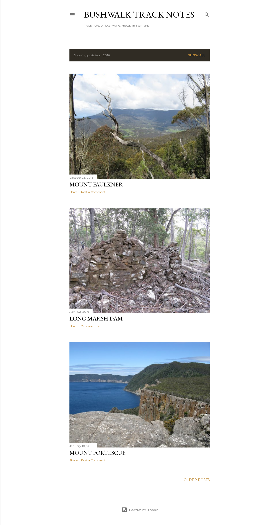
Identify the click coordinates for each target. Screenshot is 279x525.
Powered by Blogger (139, 510)
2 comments (90, 326)
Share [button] (73, 192)
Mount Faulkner (96, 184)
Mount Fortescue (97, 453)
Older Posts (197, 480)
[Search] (207, 13)
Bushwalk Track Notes (139, 14)
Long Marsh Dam (96, 318)
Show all (196, 55)
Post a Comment (93, 192)
